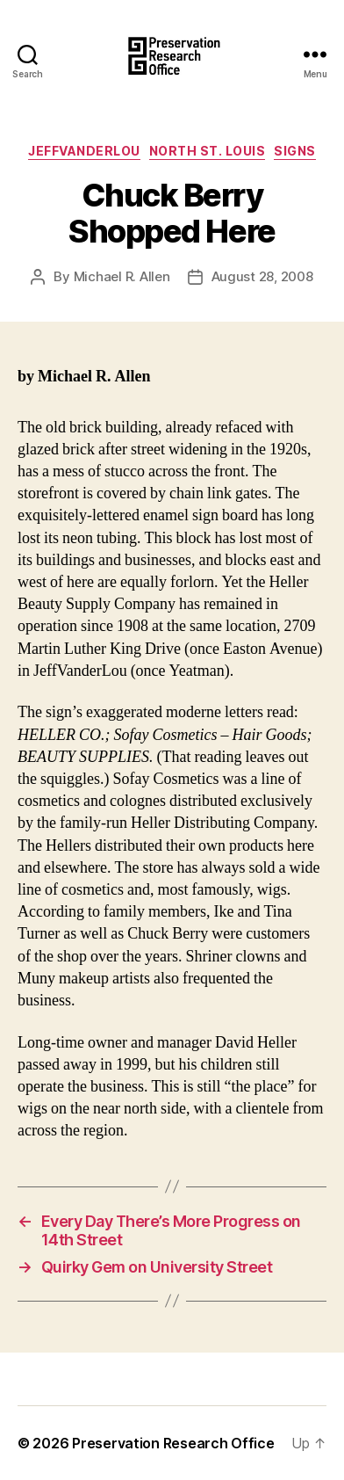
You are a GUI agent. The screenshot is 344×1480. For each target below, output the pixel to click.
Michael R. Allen (122, 276)
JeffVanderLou (84, 150)
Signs (295, 150)
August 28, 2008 (262, 276)
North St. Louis (207, 150)
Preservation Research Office (173, 1443)
